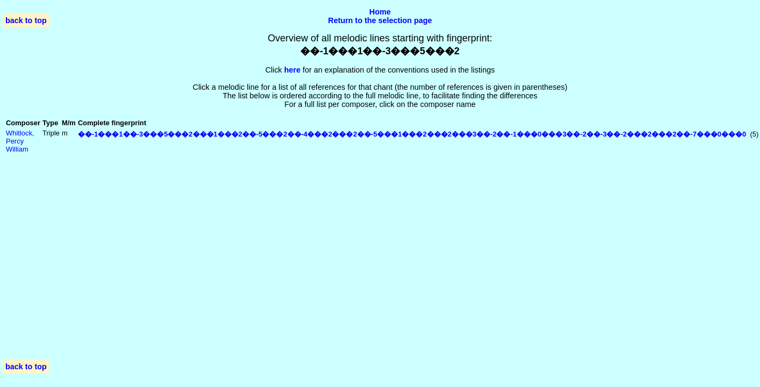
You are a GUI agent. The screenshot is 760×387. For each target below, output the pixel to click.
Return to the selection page (380, 20)
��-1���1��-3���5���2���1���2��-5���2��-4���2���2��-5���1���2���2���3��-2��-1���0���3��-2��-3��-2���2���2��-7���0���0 (412, 134)
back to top (26, 20)
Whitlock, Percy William (20, 141)
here (292, 70)
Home (380, 12)
